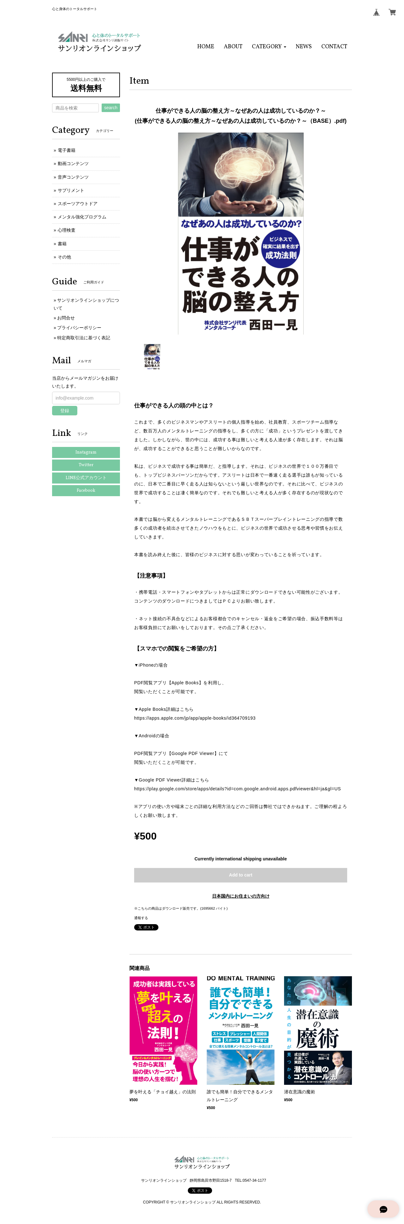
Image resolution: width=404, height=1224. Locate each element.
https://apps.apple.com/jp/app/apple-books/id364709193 (195, 718)
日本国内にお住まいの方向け (241, 896)
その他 (64, 256)
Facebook (86, 491)
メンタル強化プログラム (82, 216)
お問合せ (66, 317)
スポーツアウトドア (78, 203)
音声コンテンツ (73, 177)
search (110, 107)
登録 (64, 410)
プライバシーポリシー (79, 327)
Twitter (86, 465)
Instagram (86, 452)
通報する (141, 918)
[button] (269, 47)
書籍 (62, 243)
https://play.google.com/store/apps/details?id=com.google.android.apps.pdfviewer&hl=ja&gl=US (237, 788)
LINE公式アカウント (86, 478)
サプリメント (71, 190)
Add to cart (240, 874)
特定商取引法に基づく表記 (83, 337)
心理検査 (66, 230)
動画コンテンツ (73, 163)
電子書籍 (66, 150)
